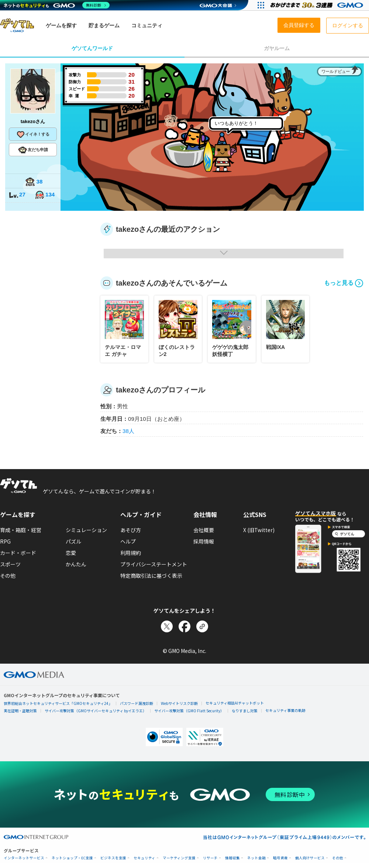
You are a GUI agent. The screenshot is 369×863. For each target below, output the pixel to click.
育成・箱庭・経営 (20, 530)
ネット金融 (256, 858)
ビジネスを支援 (113, 858)
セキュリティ (144, 858)
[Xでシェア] (167, 626)
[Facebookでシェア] (184, 626)
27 (16, 195)
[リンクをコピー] (202, 626)
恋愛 (71, 552)
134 (45, 195)
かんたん (76, 564)
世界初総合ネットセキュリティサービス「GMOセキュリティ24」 (58, 703)
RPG (5, 541)
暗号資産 (280, 858)
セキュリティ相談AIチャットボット (235, 703)
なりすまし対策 (245, 710)
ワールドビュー (335, 71)
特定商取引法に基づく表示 (151, 575)
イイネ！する (32, 134)
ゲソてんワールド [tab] (92, 48)
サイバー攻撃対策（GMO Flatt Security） (189, 710)
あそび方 (130, 530)
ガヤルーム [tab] (277, 48)
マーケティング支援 (179, 858)
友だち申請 (33, 150)
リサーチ (210, 858)
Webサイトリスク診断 (179, 703)
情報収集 (232, 858)
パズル (73, 541)
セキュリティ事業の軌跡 (285, 710)
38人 (128, 431)
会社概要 (203, 530)
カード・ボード (18, 552)
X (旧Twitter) (259, 530)
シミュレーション (86, 530)
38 (34, 182)
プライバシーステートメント (153, 564)
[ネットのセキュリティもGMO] (56, 5)
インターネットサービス (24, 858)
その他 (7, 575)
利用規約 (130, 552)
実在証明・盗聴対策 (20, 710)
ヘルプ (128, 541)
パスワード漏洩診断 (136, 703)
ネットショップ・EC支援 (72, 858)
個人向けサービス (310, 858)
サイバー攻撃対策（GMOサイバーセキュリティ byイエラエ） (95, 710)
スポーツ (10, 564)
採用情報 (203, 541)
